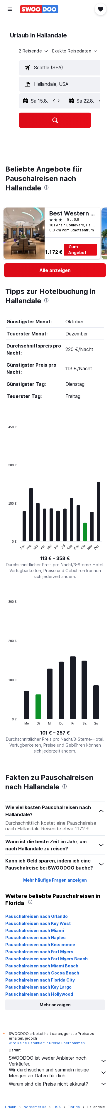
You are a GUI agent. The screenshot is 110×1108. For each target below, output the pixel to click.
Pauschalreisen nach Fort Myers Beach (46, 958)
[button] (10, 9)
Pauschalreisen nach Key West (38, 923)
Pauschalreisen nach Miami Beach (41, 965)
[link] (55, 270)
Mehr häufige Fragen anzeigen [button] (55, 880)
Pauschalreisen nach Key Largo (38, 987)
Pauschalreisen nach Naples (35, 937)
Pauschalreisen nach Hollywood (39, 994)
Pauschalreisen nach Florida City (40, 979)
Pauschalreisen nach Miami (34, 930)
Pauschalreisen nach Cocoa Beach (42, 972)
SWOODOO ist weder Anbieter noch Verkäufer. (58, 1061)
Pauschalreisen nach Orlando (36, 916)
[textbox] (64, 67)
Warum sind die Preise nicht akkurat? (58, 1083)
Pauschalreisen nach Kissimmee (40, 944)
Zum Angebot (77, 249)
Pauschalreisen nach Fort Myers (39, 951)
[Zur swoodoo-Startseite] (39, 9)
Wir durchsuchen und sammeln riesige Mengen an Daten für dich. (58, 1073)
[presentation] (46, 187)
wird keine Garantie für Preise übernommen (47, 1043)
